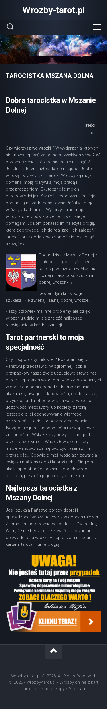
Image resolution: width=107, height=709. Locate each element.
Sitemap (77, 688)
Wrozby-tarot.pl (53, 10)
